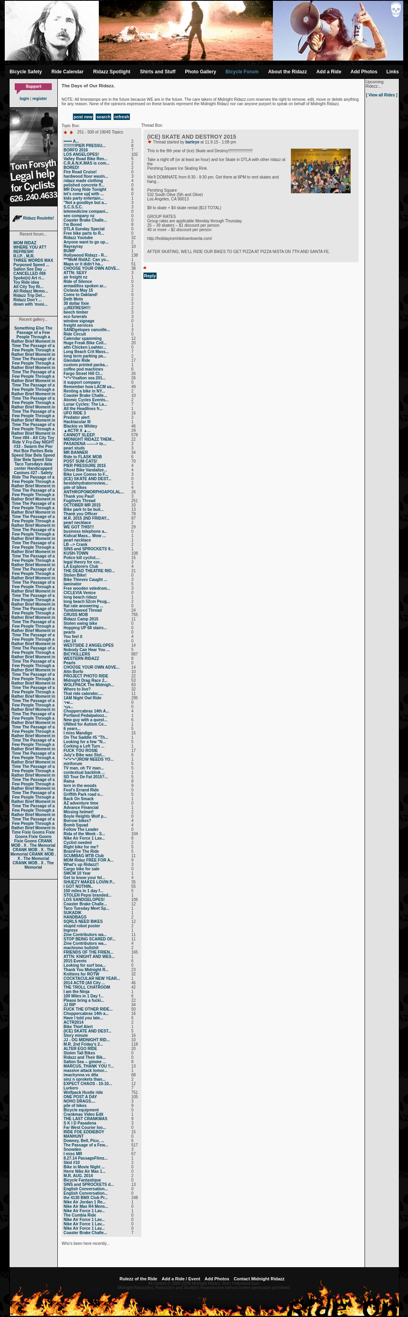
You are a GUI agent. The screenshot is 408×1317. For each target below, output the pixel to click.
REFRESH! (24, 251)
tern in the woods (80, 785)
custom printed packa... (86, 365)
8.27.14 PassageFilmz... (86, 1158)
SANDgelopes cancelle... (87, 330)
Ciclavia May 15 (78, 290)
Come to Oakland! (81, 294)
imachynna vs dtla (81, 1075)
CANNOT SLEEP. (80, 435)
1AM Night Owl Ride (83, 698)
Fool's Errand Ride (81, 790)
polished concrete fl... (84, 185)
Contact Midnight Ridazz (258, 1278)
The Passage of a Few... (86, 1145)
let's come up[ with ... (84, 194)
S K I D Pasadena (80, 1123)
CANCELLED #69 (30, 273)
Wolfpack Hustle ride (83, 1092)
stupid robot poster (82, 926)
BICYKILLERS (77, 654)
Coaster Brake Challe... (85, 220)
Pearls (70, 663)
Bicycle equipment (81, 1110)
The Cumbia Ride (80, 1215)
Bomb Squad (76, 825)
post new (83, 116)
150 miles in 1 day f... (84, 891)
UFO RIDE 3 (75, 413)
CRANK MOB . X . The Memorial (33, 843)
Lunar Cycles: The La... (85, 404)
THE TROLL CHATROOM (87, 987)
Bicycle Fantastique (82, 1180)
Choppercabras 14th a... (86, 1013)
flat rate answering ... (83, 606)
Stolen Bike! (75, 575)
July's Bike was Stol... (84, 755)
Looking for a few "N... (85, 742)
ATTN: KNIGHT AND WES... (89, 956)
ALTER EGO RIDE (80, 1048)
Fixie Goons (33, 832)
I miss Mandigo (78, 733)
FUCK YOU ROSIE (81, 750)
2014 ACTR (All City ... (84, 983)
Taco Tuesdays (28, 464)
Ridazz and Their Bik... (85, 1057)
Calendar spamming (83, 338)
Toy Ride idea (26, 282)
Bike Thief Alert (78, 1027)
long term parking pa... (85, 356)
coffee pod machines (83, 369)
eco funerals (75, 316)
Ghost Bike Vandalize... (85, 470)
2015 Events (75, 961)
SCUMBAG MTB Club (84, 856)
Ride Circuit (75, 334)
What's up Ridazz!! (81, 864)
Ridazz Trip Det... (29, 295)
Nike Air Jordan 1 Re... (85, 1202)
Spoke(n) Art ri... (29, 278)
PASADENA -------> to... (85, 444)
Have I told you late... (83, 1018)
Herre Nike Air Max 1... (85, 1171)
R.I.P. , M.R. (24, 256)
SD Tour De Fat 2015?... (86, 777)
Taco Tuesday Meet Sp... (87, 908)
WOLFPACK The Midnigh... (89, 685)
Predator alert (77, 417)
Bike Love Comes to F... (86, 474)
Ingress (71, 930)
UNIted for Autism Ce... (85, 724)
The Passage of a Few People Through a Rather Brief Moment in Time (33, 337)
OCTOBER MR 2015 (82, 505)
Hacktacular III (77, 422)
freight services (78, 325)
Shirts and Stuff (157, 72)
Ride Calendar (67, 72)
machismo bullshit (81, 948)
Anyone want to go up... (86, 242)
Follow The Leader (81, 829)
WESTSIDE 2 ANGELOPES (89, 645)
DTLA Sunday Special (84, 229)
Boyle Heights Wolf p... (85, 816)
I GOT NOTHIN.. (78, 886)
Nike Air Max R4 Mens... (86, 1206)
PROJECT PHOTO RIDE (86, 676)
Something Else (29, 328)
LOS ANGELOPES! (81, 154)
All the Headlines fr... (83, 408)
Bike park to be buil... (84, 509)
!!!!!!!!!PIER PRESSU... (85, 145)
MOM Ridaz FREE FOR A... (89, 860)
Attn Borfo (73, 671)
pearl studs (74, 448)
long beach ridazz (80, 597)
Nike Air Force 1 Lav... (84, 838)
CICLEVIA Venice (80, 593)
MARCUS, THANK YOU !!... (89, 1066)
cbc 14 (70, 641)
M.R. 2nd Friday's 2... (83, 1044)
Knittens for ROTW (81, 974)
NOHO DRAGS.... (80, 1101)
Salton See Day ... (30, 269)
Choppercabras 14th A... (87, 711)
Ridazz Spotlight (111, 72)
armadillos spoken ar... (85, 286)
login (24, 98)
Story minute (76, 1035)
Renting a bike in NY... (84, 391)
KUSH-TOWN (76, 553)
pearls (69, 632)
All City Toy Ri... (28, 287)
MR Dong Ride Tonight (85, 189)
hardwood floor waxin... (86, 176)
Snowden (72, 1149)
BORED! (71, 167)
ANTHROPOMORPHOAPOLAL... (94, 492)
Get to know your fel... (84, 877)
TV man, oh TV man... (84, 768)
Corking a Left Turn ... (84, 746)
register (39, 98)
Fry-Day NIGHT (40, 442)
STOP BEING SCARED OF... (90, 939)
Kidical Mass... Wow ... (85, 536)
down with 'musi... (31, 304)
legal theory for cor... (83, 562)
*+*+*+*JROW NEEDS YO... (89, 759)
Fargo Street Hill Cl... (83, 373)
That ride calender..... (83, 693)
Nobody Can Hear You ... (87, 650)
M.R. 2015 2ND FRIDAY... (87, 518)
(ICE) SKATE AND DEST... (88, 479)
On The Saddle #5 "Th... (86, 737)
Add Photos (364, 72)
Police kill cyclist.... (82, 557)
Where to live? (77, 689)
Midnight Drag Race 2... (86, 680)
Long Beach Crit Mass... (86, 351)
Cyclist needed (78, 842)
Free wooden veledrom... (87, 588)
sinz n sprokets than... (85, 1079)
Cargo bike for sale (82, 869)
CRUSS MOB (76, 614)
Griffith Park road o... (83, 794)
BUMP (69, 251)
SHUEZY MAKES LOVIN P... (89, 882)
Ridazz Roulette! (33, 218)
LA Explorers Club (81, 566)
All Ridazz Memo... (31, 291)
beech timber (76, 312)
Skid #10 (72, 1162)
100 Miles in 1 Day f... (84, 996)
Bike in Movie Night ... (84, 1167)
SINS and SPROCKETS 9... (89, 549)
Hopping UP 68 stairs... (85, 628)
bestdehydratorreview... (86, 483)
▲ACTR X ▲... (77, 430)
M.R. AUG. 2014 (78, 1176)
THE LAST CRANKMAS (86, 1119)
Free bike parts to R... (84, 233)
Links (392, 72)
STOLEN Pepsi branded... (88, 895)
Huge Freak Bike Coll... (85, 343)
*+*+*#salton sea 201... (85, 378)
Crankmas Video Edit (84, 1114)
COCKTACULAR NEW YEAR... (92, 978)
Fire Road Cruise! (80, 172)
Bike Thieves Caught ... (85, 579)
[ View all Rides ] (382, 95)
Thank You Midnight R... (86, 970)
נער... (68, 707)
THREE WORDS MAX (33, 260)
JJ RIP (70, 1005)
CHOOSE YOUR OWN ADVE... (92, 268)
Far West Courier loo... (85, 1127)
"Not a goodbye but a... (85, 202)
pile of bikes (75, 487)
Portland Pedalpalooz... (86, 715)
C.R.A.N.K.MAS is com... (87, 163)
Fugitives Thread (80, 501)
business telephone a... (86, 531)
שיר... (68, 702)
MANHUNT (74, 1136)
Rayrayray (73, 246)
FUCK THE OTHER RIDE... (88, 1009)
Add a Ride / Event (181, 1278)
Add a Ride (328, 72)
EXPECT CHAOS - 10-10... (88, 1083)
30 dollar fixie (76, 303)
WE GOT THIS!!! (79, 527)
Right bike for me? (81, 847)
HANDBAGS (75, 917)
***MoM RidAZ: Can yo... (86, 259)
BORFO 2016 (76, 150)
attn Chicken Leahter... (85, 347)
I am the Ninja (77, 991)
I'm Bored (73, 224)
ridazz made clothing (83, 181)
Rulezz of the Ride (138, 1278)
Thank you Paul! (79, 496)
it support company (82, 382)
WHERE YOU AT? (30, 247)
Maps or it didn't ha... (84, 264)
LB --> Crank (76, 544)
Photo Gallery (200, 72)
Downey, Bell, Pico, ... (84, 1140)
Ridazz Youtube (78, 238)
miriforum (73, 764)
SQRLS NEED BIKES (83, 921)
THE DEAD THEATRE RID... (89, 571)
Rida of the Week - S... (84, 834)
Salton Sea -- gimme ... (85, 1062)
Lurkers (71, 1088)
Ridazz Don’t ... (28, 300)
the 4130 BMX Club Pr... (86, 1197)
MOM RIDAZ (25, 243)
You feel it (73, 636)
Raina (69, 781)
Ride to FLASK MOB (83, 457)
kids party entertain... (84, 198)
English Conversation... (86, 1189)
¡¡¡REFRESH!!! (77, 308)
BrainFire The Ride (81, 851)
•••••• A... (71, 141)
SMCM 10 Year (77, 873)
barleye (192, 142)
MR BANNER (76, 452)
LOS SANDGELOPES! (84, 899)
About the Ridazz (287, 72)
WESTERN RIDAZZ (81, 658)
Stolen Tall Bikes (79, 1053)
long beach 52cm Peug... (87, 601)
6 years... (72, 728)
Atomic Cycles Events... (86, 400)
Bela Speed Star (32, 453)
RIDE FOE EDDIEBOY (84, 1132)
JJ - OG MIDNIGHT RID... (87, 1040)
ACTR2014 (74, 1022)
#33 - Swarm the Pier (33, 446)
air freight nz (76, 277)
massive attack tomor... (86, 1070)
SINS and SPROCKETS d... (89, 1184)
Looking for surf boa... (85, 965)
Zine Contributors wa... (85, 934)
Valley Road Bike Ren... (86, 159)
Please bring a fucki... (84, 1000)
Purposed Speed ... (31, 265)
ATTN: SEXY (75, 273)
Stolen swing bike (80, 623)
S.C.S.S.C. (73, 207)
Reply (150, 275)
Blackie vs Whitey (80, 426)
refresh (121, 116)
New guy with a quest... (86, 720)
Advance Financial (81, 807)
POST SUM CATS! (81, 461)
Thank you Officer (81, 514)
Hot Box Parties (28, 451)
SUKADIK (73, 913)
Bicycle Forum (242, 72)
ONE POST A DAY (80, 1097)
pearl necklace (77, 522)
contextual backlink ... (84, 772)
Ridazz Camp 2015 (81, 619)
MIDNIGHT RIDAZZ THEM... (89, 439)
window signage (79, 321)
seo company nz (79, 216)
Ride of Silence (78, 281)
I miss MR (73, 1154)
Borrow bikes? (77, 820)
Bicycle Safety (26, 72)
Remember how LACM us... (89, 387)
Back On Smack (79, 799)
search (103, 116)
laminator (73, 584)
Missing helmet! (79, 812)
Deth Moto (73, 299)
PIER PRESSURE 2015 (85, 465)
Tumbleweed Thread (83, 610)
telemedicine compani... (86, 211)
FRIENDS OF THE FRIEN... (88, 952)
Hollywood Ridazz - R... (85, 255)
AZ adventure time (81, 803)
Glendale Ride (77, 360)
